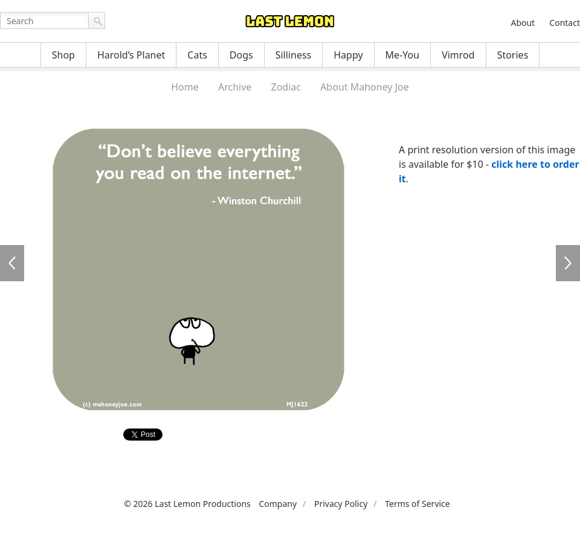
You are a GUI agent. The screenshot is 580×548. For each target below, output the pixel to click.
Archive (234, 87)
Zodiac (286, 87)
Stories (513, 55)
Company (278, 503)
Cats (197, 55)
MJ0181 (12, 263)
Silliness (294, 55)
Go (96, 20)
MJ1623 (568, 263)
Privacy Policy (340, 503)
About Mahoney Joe (364, 87)
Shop (63, 55)
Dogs (241, 55)
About (523, 22)
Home (185, 87)
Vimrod (458, 55)
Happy (348, 55)
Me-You (402, 55)
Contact (564, 22)
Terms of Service (417, 503)
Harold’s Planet (131, 55)
